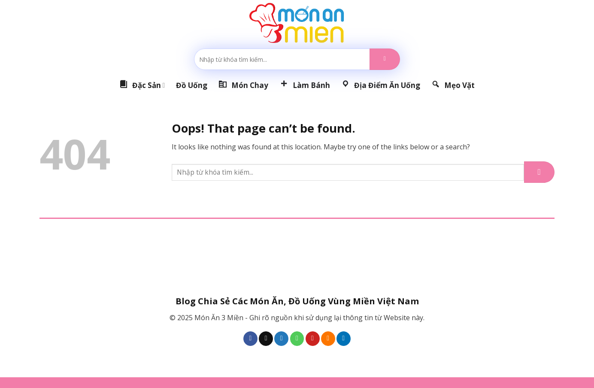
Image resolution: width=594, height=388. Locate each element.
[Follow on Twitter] (281, 338)
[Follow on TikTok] (266, 338)
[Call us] (297, 338)
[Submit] (385, 59)
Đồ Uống (191, 85)
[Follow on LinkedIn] (343, 338)
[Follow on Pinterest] (313, 338)
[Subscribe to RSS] (328, 338)
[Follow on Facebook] (250, 338)
